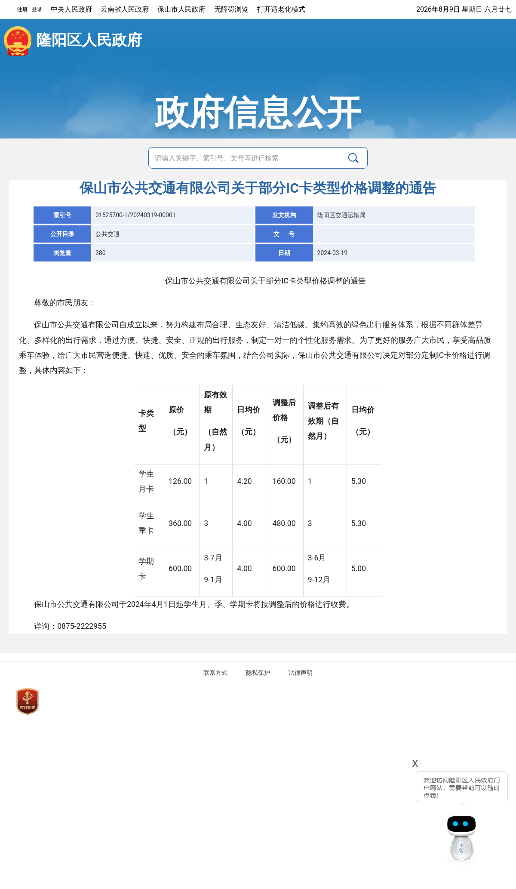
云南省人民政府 (125, 9)
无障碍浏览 (231, 9)
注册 (22, 9)
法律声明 (301, 672)
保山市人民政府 (181, 9)
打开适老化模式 (281, 9)
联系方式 (215, 672)
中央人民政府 (71, 9)
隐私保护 (258, 672)
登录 (37, 9)
